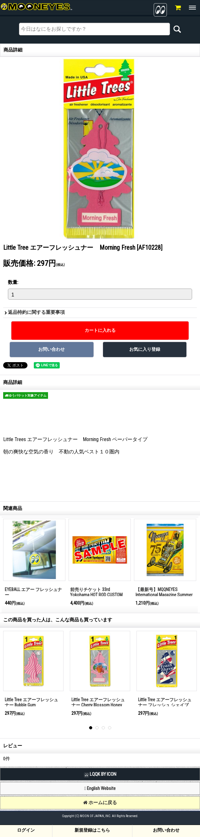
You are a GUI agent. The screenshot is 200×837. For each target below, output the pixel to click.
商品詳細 (12, 382)
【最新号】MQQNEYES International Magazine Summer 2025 (164, 594)
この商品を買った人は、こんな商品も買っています (57, 620)
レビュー (12, 746)
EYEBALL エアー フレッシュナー (33, 592)
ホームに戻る (100, 802)
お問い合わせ (166, 830)
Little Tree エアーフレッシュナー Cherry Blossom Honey (98, 702)
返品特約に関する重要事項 (36, 312)
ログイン (26, 830)
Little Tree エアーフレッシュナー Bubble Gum (31, 702)
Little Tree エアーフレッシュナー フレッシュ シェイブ (164, 702)
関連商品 (12, 508)
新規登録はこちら (92, 830)
